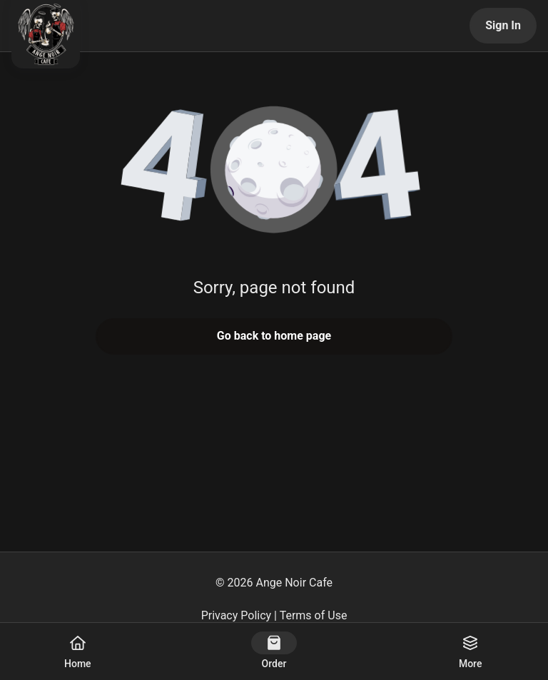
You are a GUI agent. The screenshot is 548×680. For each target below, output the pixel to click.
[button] (274, 171)
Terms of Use (313, 615)
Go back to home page (274, 335)
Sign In (503, 25)
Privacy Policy (236, 615)
